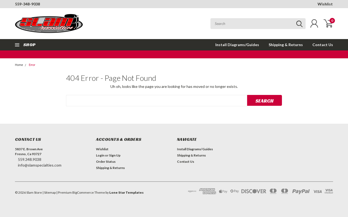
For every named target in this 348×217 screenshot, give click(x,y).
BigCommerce (83, 192)
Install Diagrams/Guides (237, 44)
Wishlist (325, 4)
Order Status (106, 161)
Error (32, 65)
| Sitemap (49, 192)
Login (100, 155)
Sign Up (114, 155)
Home (19, 65)
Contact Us (322, 44)
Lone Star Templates (126, 192)
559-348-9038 (27, 4)
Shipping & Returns (286, 44)
